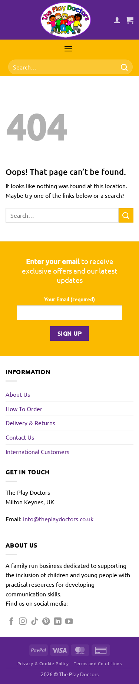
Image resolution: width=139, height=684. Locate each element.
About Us (18, 394)
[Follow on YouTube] (69, 621)
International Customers (37, 451)
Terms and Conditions (98, 663)
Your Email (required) (69, 299)
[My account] (117, 20)
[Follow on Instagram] (23, 621)
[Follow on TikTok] (35, 621)
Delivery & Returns (30, 422)
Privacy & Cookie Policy (43, 663)
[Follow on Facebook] (11, 621)
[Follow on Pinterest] (46, 621)
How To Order (24, 408)
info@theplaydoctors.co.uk (58, 518)
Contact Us (20, 437)
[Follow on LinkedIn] (58, 621)
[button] (129, 20)
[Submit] (124, 67)
